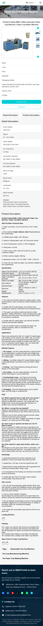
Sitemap (16, 619)
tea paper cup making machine (15, 558)
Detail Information (10, 115)
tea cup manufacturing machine (15, 554)
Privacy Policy (6, 619)
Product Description (31, 115)
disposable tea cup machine (22, 549)
